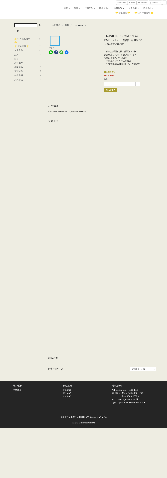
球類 (77, 8)
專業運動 (104, 8)
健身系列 (134, 8)
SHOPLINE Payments (88, 423)
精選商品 (18, 50)
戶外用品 (148, 8)
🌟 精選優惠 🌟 (122, 12)
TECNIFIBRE (79, 25)
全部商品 (56, 25)
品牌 (67, 8)
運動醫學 (119, 8)
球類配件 (90, 8)
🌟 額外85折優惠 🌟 (143, 12)
